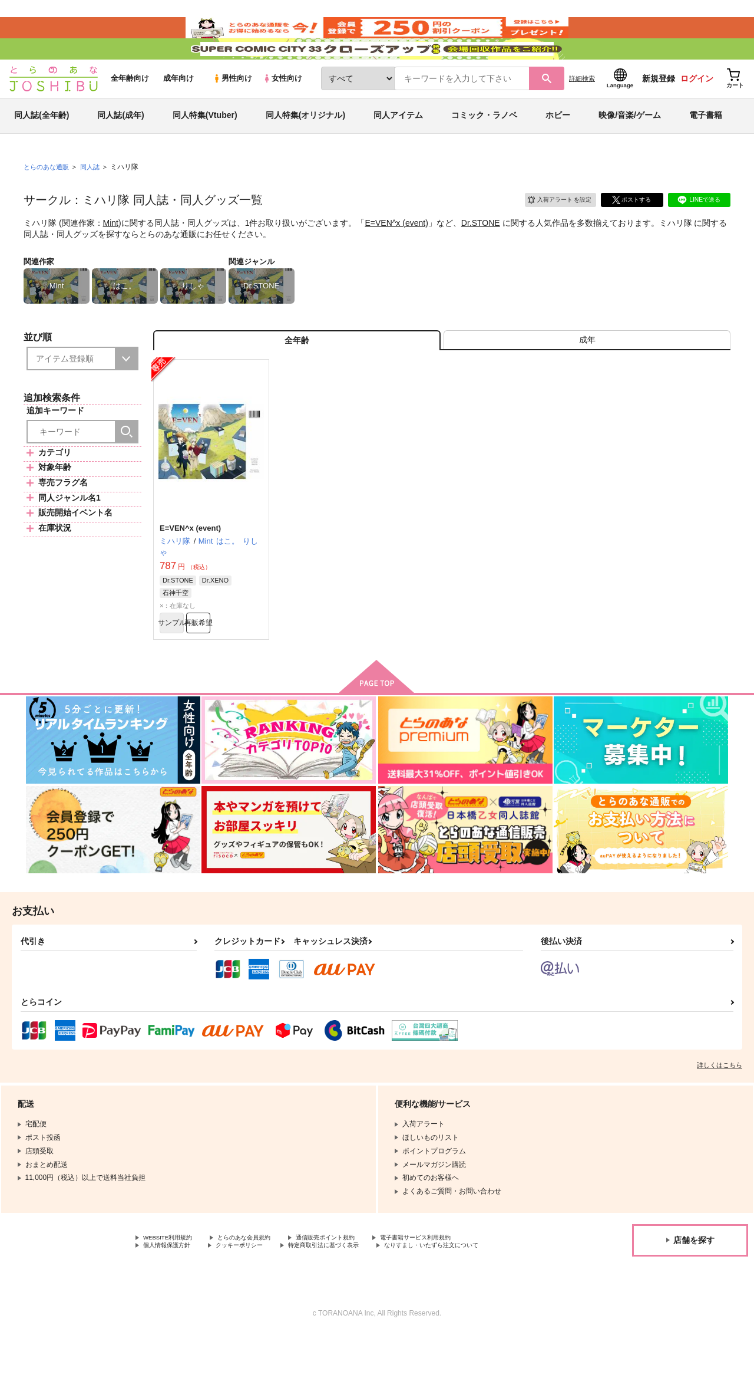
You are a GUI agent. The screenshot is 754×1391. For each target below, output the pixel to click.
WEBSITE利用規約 (173, 1281)
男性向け (232, 107)
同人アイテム (398, 144)
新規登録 (658, 106)
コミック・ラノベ (484, 144)
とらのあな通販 (48, 195)
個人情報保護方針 (171, 1291)
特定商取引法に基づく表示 (349, 1291)
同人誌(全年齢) (41, 144)
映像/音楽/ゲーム (629, 144)
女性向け (282, 107)
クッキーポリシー (253, 1291)
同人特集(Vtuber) (205, 144)
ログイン (696, 106)
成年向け (178, 107)
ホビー (557, 144)
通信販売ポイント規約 (353, 1281)
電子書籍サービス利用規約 (456, 1281)
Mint (110, 251)
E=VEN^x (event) (396, 251)
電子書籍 (705, 144)
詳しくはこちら (719, 1108)
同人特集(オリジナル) (305, 144)
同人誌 (94, 195)
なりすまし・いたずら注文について (199, 1301)
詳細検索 (582, 106)
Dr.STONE (480, 251)
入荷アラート (551, 227)
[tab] (587, 373)
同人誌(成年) (120, 144)
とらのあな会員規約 (260, 1281)
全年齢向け (130, 107)
